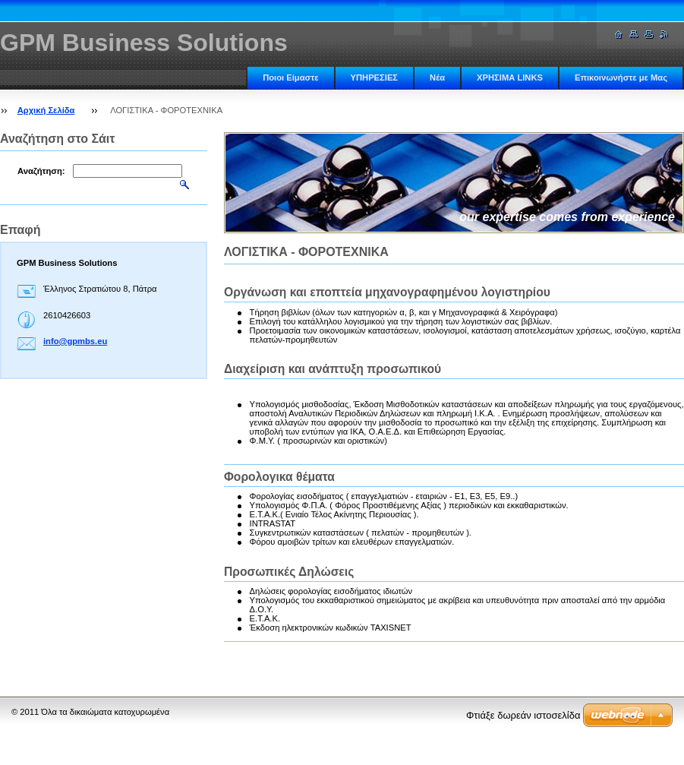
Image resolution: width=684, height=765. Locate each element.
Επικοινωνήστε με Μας (621, 77)
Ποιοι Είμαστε (290, 77)
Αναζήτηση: (41, 170)
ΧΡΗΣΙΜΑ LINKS (510, 77)
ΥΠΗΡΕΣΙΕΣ (375, 77)
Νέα (437, 77)
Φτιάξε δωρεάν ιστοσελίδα (523, 715)
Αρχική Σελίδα (46, 110)
